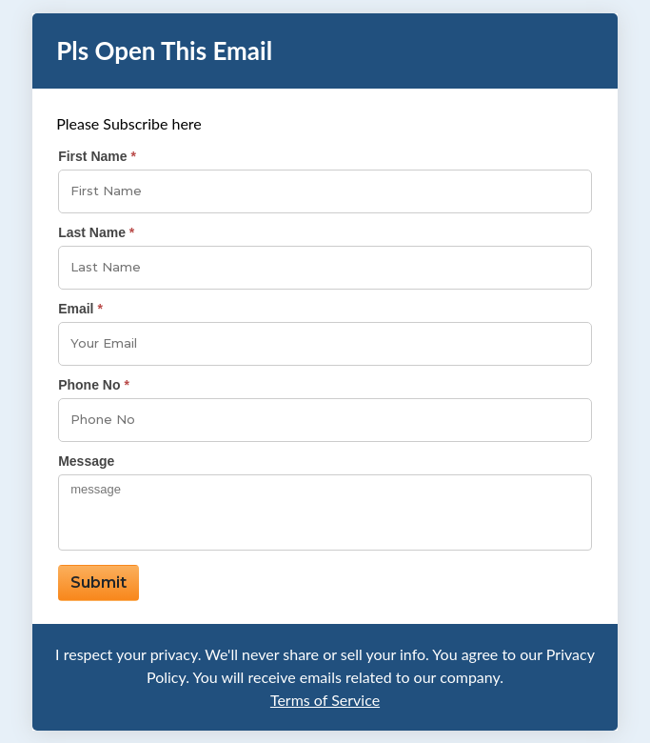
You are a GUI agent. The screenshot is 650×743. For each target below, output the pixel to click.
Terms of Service (325, 700)
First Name (92, 156)
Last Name (92, 232)
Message (86, 461)
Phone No (89, 384)
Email (75, 308)
